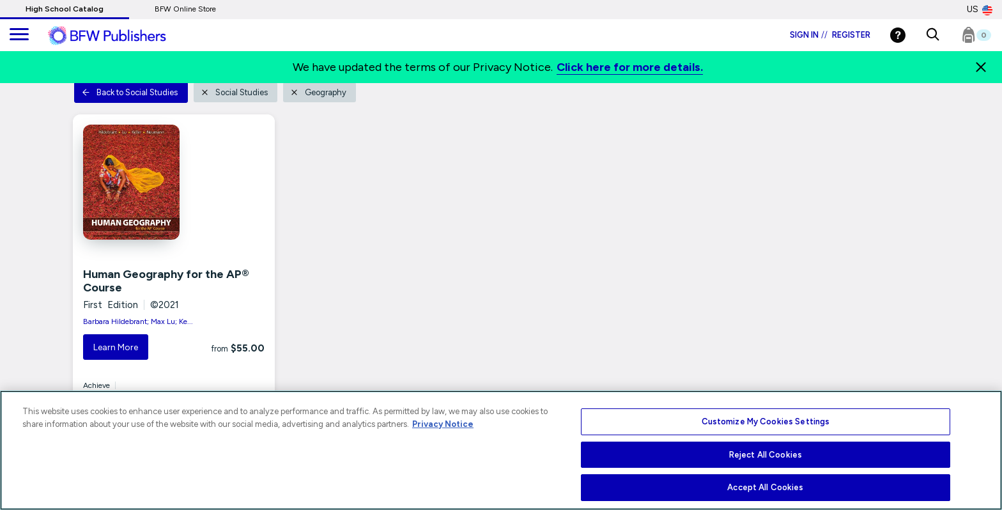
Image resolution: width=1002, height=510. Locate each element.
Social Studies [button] (234, 92)
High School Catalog (65, 8)
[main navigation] (19, 35)
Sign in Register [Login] (830, 35)
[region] (501, 450)
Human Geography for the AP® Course (166, 281)
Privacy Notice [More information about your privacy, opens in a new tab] (443, 424)
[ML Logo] (121, 35)
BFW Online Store (185, 8)
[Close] (980, 67)
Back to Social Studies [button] (130, 92)
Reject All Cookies (765, 455)
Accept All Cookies (765, 487)
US (979, 9)
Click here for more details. (630, 67)
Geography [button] (318, 92)
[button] (932, 35)
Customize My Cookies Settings (766, 421)
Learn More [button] (115, 347)
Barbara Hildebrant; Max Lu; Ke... (138, 321)
